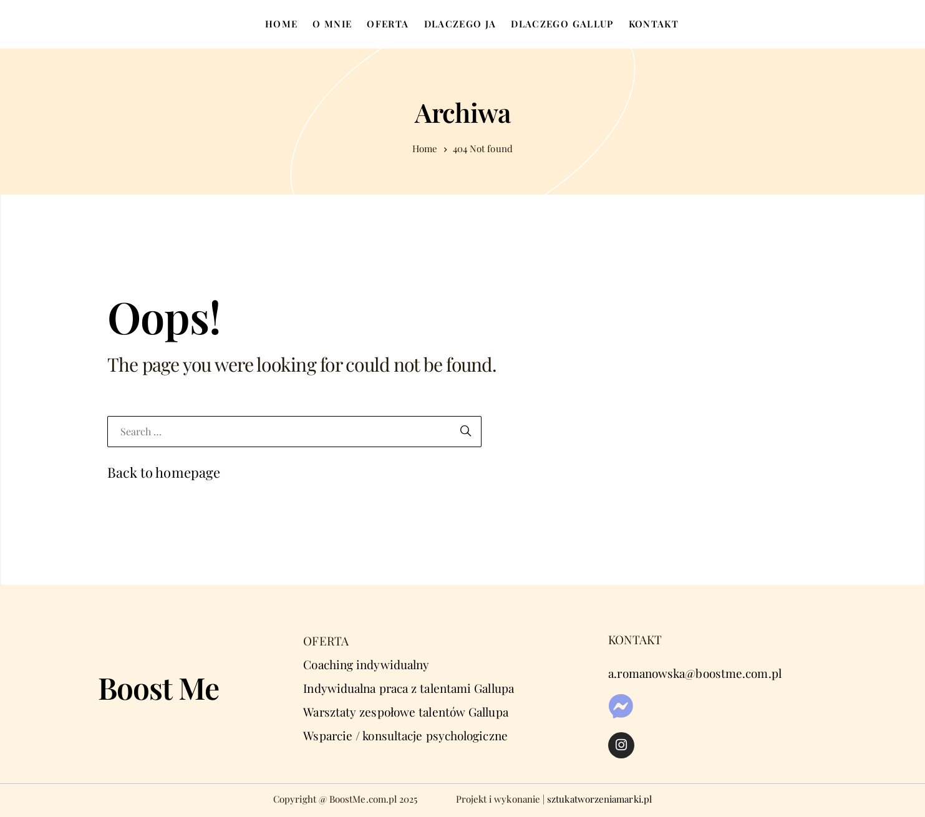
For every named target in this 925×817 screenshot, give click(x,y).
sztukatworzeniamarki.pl (599, 799)
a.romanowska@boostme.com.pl (695, 673)
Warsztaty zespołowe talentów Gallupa (405, 711)
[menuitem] (281, 24)
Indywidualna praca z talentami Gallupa (408, 688)
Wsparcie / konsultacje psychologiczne (405, 735)
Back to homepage (164, 472)
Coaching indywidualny (366, 664)
